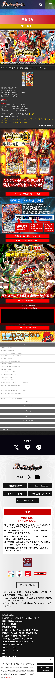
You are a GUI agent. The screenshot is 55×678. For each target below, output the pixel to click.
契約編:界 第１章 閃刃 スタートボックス (9, 377)
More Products (27, 401)
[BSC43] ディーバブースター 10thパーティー (10, 347)
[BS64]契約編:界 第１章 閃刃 (7, 379)
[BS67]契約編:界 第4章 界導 (6, 358)
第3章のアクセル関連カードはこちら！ (27, 236)
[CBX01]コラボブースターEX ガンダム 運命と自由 (11, 355)
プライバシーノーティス (41, 494)
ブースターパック (28, 345)
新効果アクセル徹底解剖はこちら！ (27, 240)
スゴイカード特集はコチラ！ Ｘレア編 (27, 194)
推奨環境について (16, 486)
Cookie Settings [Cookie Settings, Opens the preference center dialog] (45, 670)
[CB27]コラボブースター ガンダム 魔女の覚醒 (10, 385)
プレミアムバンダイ (28, 420)
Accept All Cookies (45, 664)
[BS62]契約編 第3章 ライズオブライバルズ (9, 396)
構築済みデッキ (28, 405)
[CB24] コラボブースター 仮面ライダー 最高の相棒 (11, 398)
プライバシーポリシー (16, 494)
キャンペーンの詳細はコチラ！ (27, 301)
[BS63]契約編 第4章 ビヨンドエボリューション (10, 387)
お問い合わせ (29, 500)
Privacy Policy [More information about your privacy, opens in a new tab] (9, 677)
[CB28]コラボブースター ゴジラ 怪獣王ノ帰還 (10, 366)
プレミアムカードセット (28, 411)
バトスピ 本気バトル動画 (27, 327)
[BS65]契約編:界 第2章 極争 (6, 369)
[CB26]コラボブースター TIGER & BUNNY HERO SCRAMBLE (14, 390)
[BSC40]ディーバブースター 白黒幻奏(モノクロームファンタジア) (14, 382)
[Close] (50, 659)
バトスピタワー (5, 425)
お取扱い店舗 (5, 429)
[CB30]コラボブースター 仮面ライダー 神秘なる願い (12, 353)
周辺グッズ (28, 416)
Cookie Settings (41, 486)
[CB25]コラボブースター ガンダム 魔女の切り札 (11, 393)
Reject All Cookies (45, 667)
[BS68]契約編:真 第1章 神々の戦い (8, 350)
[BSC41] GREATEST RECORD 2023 (8, 374)
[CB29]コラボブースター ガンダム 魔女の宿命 (10, 361)
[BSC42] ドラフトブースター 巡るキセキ (9, 371)
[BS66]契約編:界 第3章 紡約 (6, 363)
